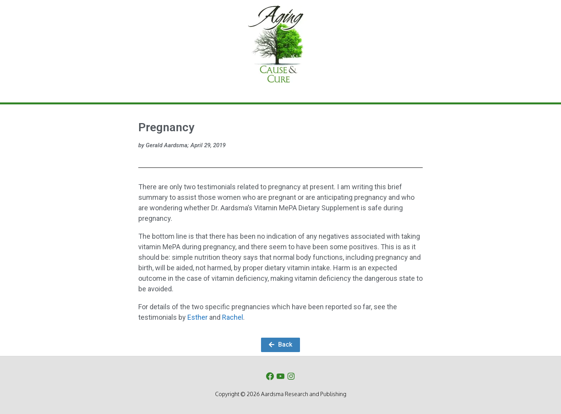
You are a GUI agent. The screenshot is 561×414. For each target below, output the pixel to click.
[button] (280, 345)
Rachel (232, 317)
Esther (197, 317)
